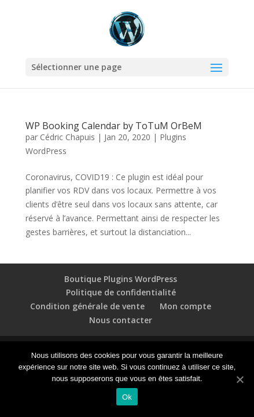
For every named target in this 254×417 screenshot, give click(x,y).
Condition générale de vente (87, 306)
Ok (127, 397)
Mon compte (185, 306)
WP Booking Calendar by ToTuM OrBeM (113, 125)
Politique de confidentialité (121, 292)
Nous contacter (120, 319)
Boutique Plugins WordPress (120, 278)
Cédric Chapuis (67, 136)
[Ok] (239, 379)
